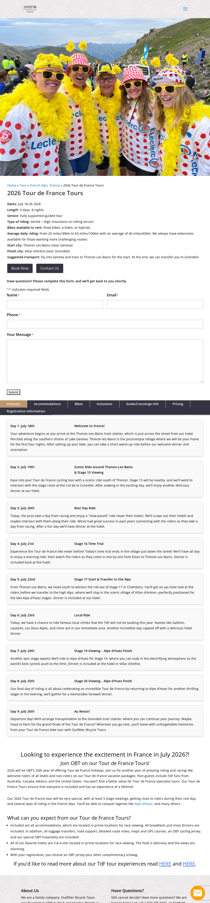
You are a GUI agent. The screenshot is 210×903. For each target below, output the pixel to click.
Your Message (20, 335)
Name (13, 295)
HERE (189, 863)
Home (11, 185)
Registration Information (26, 411)
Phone (13, 315)
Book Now (20, 268)
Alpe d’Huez (143, 804)
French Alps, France (45, 185)
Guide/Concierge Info (142, 404)
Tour (23, 185)
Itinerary (13, 404)
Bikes (79, 404)
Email (112, 295)
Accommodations (47, 404)
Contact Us (49, 268)
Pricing (178, 404)
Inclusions (104, 404)
